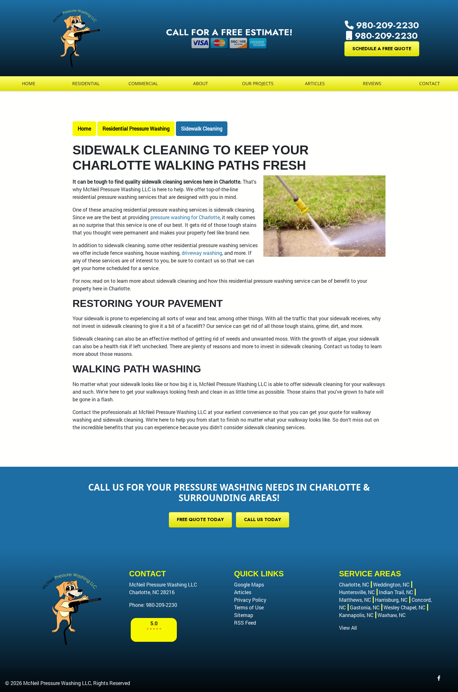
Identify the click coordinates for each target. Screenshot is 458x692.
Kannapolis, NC (356, 615)
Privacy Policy (250, 599)
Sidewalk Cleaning (201, 128)
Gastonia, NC (364, 607)
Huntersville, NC (357, 592)
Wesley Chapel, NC (404, 607)
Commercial (143, 83)
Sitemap (243, 615)
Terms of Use (249, 607)
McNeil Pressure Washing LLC (57, 683)
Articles (315, 83)
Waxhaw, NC (392, 615)
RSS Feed (245, 622)
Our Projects (258, 83)
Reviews (372, 83)
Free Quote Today (200, 519)
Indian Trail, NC (396, 592)
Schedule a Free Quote (381, 48)
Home (28, 83)
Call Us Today (262, 519)
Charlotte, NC (354, 584)
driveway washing (202, 252)
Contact (429, 83)
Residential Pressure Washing (136, 128)
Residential (86, 83)
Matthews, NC (355, 599)
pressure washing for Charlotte (185, 217)
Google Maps (249, 584)
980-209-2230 (382, 25)
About (200, 83)
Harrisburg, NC (391, 599)
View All (348, 627)
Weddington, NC (391, 584)
